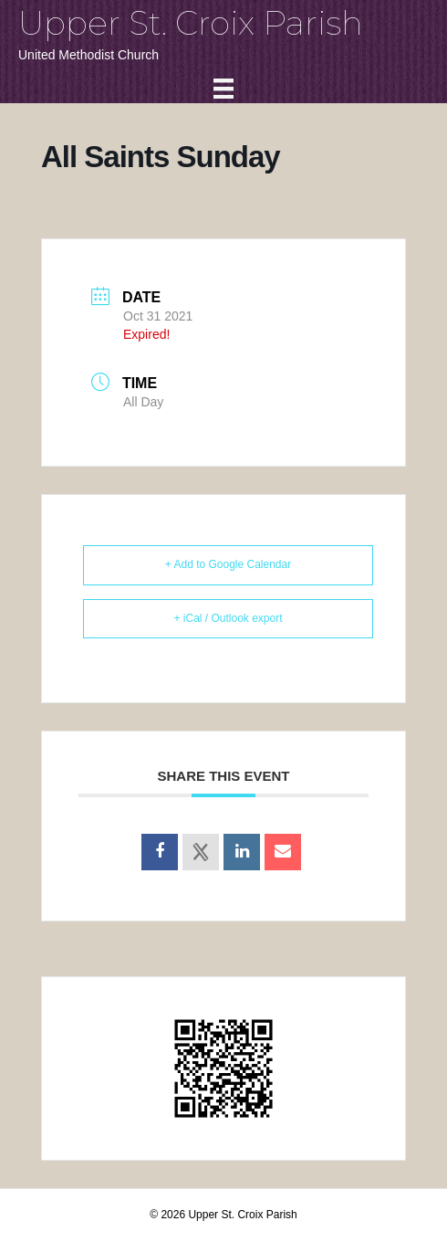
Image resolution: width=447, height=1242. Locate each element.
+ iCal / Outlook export (227, 618)
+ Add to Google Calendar (228, 564)
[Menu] (223, 88)
